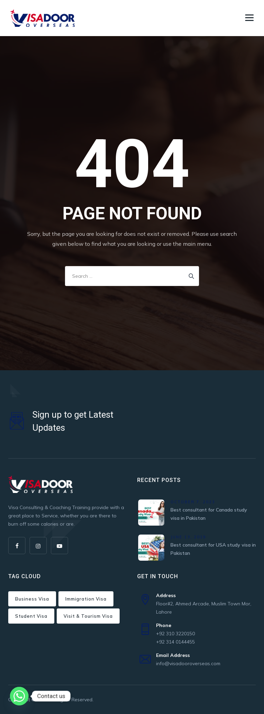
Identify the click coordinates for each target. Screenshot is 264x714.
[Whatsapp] (19, 696)
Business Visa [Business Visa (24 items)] (32, 599)
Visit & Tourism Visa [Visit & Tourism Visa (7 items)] (88, 616)
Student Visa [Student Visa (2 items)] (31, 616)
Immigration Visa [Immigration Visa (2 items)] (86, 599)
